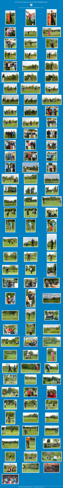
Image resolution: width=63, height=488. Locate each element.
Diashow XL (41, 486)
